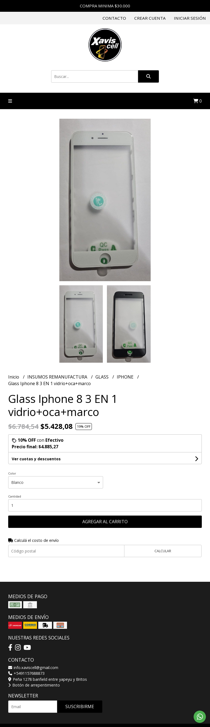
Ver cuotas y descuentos (36, 458)
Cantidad (14, 496)
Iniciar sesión (190, 18)
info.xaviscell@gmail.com (33, 667)
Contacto (114, 18)
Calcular (162, 550)
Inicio (14, 377)
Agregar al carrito (105, 522)
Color (12, 473)
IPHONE (126, 377)
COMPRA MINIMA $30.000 (105, 5)
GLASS (102, 377)
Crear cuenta (150, 18)
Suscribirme (79, 706)
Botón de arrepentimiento (34, 685)
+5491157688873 (26, 673)
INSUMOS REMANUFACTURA (57, 377)
